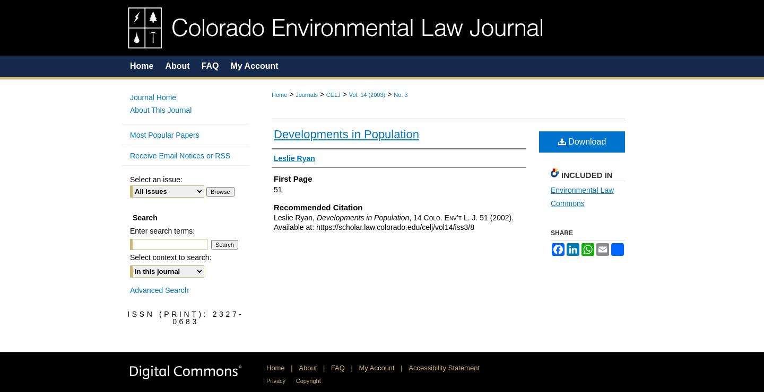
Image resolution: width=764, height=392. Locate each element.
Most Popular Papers (164, 135)
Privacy (275, 381)
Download (582, 141)
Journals (307, 95)
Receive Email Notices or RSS (180, 156)
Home (279, 95)
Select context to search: (170, 257)
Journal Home (153, 97)
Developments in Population (346, 134)
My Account (377, 368)
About (308, 368)
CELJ (333, 95)
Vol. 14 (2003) (367, 95)
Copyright (308, 381)
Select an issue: (156, 179)
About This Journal (161, 110)
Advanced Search (159, 290)
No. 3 (400, 95)
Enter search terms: (162, 231)
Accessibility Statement (444, 368)
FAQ (338, 368)
